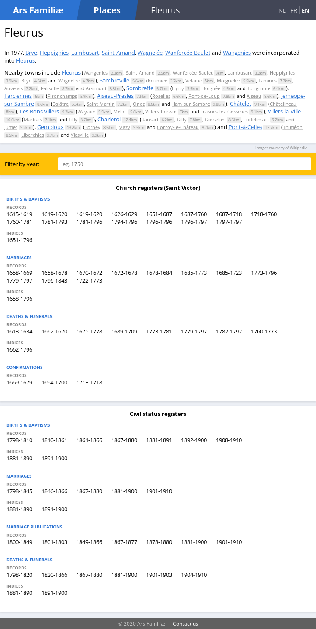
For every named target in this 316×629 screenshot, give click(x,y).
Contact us (185, 623)
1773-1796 (264, 273)
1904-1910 (194, 575)
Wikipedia (298, 148)
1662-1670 (54, 331)
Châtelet (240, 103)
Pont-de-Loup (204, 96)
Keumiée (157, 80)
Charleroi (109, 119)
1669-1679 (19, 382)
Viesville (80, 135)
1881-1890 (19, 458)
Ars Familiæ (38, 10)
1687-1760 (194, 214)
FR (294, 10)
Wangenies (237, 53)
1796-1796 (159, 222)
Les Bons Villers (39, 111)
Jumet (10, 127)
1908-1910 (229, 440)
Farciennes (18, 96)
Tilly (73, 119)
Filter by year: (22, 164)
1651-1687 (159, 214)
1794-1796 (124, 222)
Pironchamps (62, 96)
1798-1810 (19, 440)
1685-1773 (194, 273)
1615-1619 (19, 214)
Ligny (178, 88)
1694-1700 (54, 382)
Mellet (120, 111)
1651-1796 (19, 240)
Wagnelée (150, 53)
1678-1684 (159, 273)
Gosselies (215, 119)
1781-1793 (54, 222)
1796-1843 (54, 280)
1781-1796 (89, 222)
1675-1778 (89, 331)
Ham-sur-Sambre (191, 104)
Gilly (182, 119)
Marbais (33, 119)
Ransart (150, 119)
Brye (31, 53)
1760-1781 (19, 222)
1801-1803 (54, 542)
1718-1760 (264, 214)
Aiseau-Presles (115, 96)
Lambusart (85, 53)
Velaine (193, 80)
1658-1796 (19, 298)
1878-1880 (159, 542)
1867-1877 (124, 542)
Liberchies (32, 135)
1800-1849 (19, 542)
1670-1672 (89, 273)
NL (282, 10)
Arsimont (96, 88)
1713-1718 (89, 382)
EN (306, 10)
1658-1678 (54, 273)
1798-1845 (19, 491)
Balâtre (61, 104)
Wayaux (86, 111)
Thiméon (293, 127)
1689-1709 (124, 331)
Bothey (92, 127)
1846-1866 (54, 491)
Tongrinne (258, 88)
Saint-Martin (101, 104)
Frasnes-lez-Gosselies (224, 111)
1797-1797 (229, 222)
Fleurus (25, 60)
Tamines (267, 80)
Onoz (139, 104)
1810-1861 (54, 440)
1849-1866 (89, 542)
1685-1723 (229, 273)
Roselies (161, 96)
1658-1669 (19, 273)
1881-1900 (124, 491)
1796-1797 (194, 222)
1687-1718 (229, 214)
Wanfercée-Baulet (187, 53)
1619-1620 (54, 214)
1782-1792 (229, 331)
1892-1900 (194, 440)
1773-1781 (159, 331)
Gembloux (50, 127)
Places (107, 10)
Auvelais (13, 88)
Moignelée (228, 80)
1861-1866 (89, 440)
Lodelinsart (256, 119)
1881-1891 (159, 440)
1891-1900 (54, 458)
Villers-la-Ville (284, 111)
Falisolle (50, 88)
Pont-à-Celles (245, 127)
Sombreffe (139, 88)
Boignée (211, 88)
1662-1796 (19, 349)
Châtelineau (283, 104)
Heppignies (54, 53)
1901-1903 (159, 575)
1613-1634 (19, 331)
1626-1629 (124, 214)
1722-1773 (89, 280)
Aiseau (254, 96)
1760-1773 (264, 331)
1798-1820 (19, 575)
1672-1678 (124, 273)
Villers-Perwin (161, 111)
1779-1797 (19, 280)
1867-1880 (124, 440)
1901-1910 (159, 491)
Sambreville (114, 80)
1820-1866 (54, 575)
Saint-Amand (118, 53)
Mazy (124, 127)
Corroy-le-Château (178, 127)
